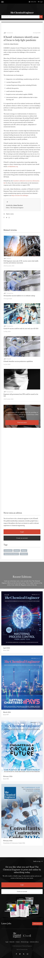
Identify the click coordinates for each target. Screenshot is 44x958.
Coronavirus (10, 32)
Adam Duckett (18, 205)
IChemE (8, 359)
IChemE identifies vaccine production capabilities (18, 361)
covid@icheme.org (12, 166)
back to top (36, 861)
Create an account (22, 538)
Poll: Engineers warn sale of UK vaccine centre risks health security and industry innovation (21, 262)
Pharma (24, 550)
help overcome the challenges (20, 195)
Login (40, 2)
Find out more (22, 423)
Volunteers (24, 554)
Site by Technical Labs (22, 949)
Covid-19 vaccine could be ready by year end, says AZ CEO (21, 329)
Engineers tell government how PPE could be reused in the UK (21, 395)
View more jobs (37, 923)
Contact (18, 942)
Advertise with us (34, 942)
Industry (8, 258)
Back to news (10, 214)
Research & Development (11, 554)
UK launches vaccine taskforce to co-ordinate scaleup (19, 296)
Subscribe (32, 2)
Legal (6, 942)
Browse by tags (24, 942)
